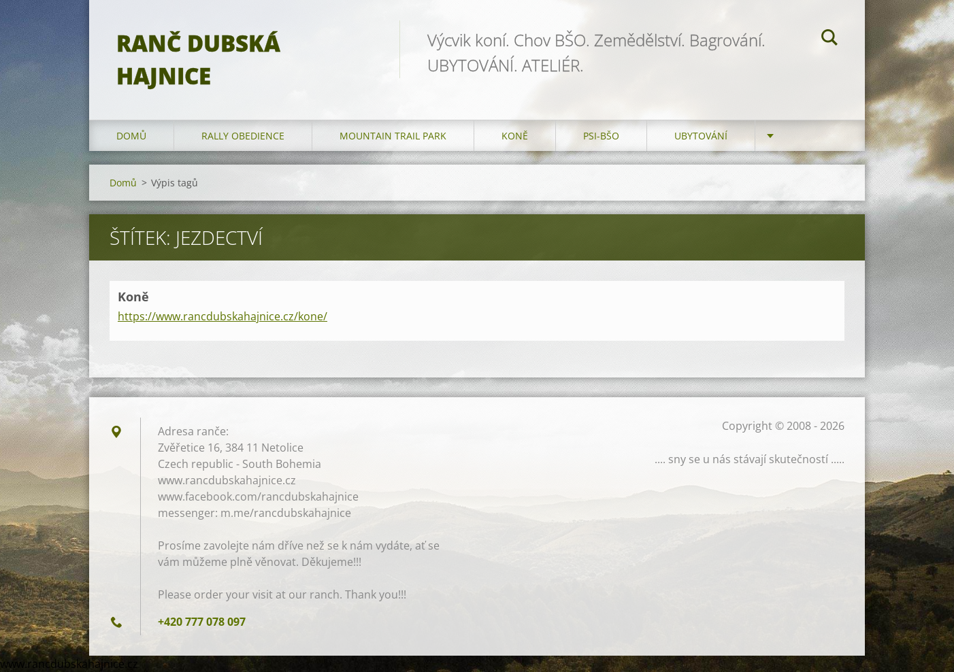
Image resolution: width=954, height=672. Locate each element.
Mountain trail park (393, 135)
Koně (514, 135)
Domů (131, 135)
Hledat (829, 39)
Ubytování (700, 135)
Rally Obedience (242, 135)
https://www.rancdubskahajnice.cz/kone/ (222, 316)
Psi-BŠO (601, 135)
